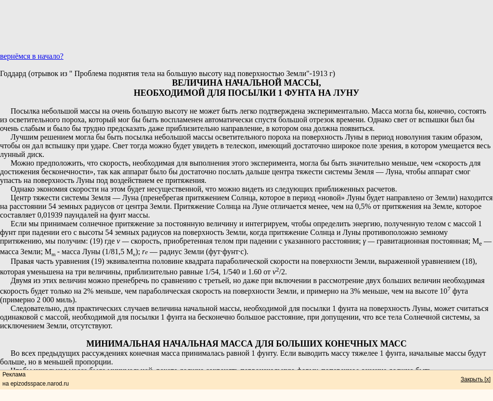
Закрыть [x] (476, 379)
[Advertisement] (246, 30)
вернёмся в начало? (32, 56)
